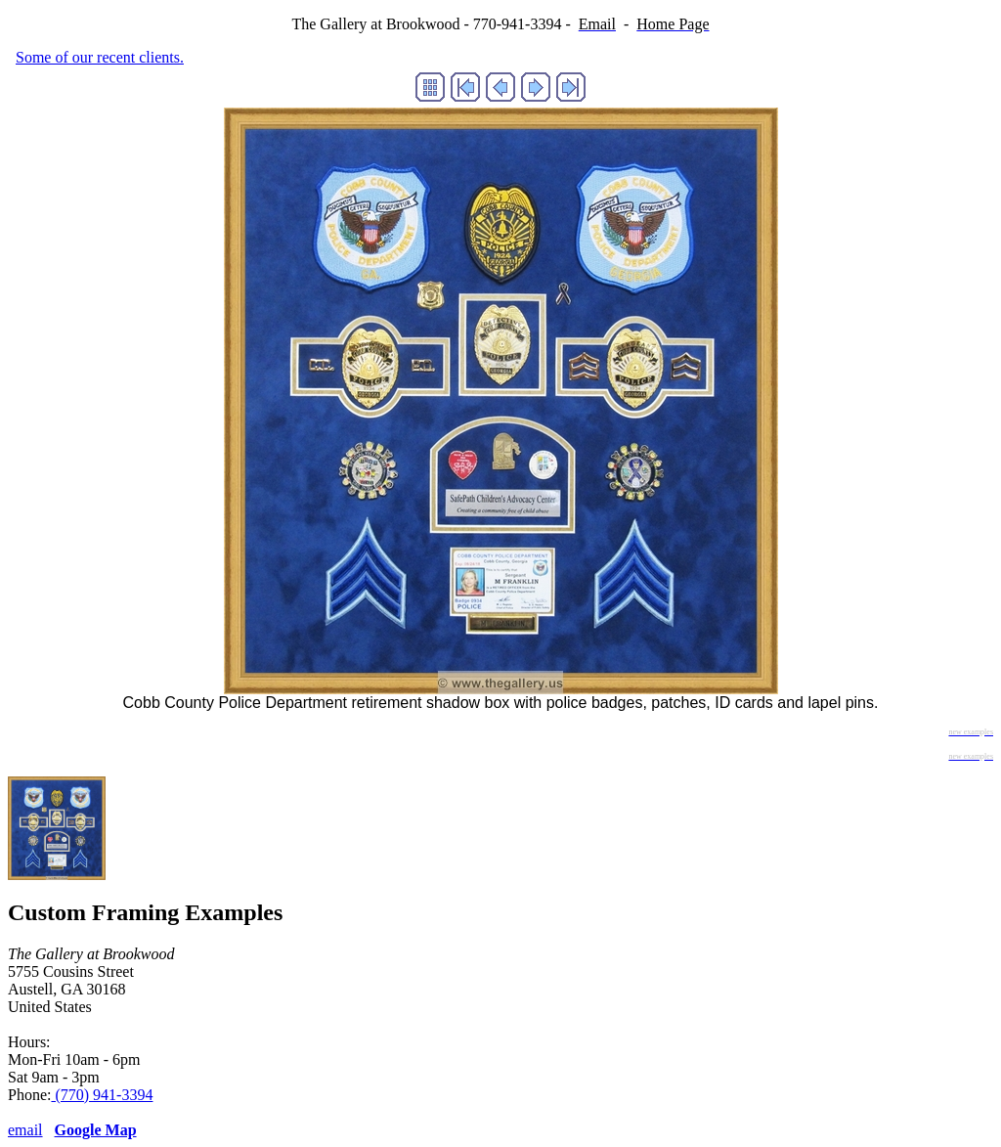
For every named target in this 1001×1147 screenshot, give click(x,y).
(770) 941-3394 (101, 1094)
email (25, 1130)
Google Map (96, 1130)
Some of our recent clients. (100, 57)
